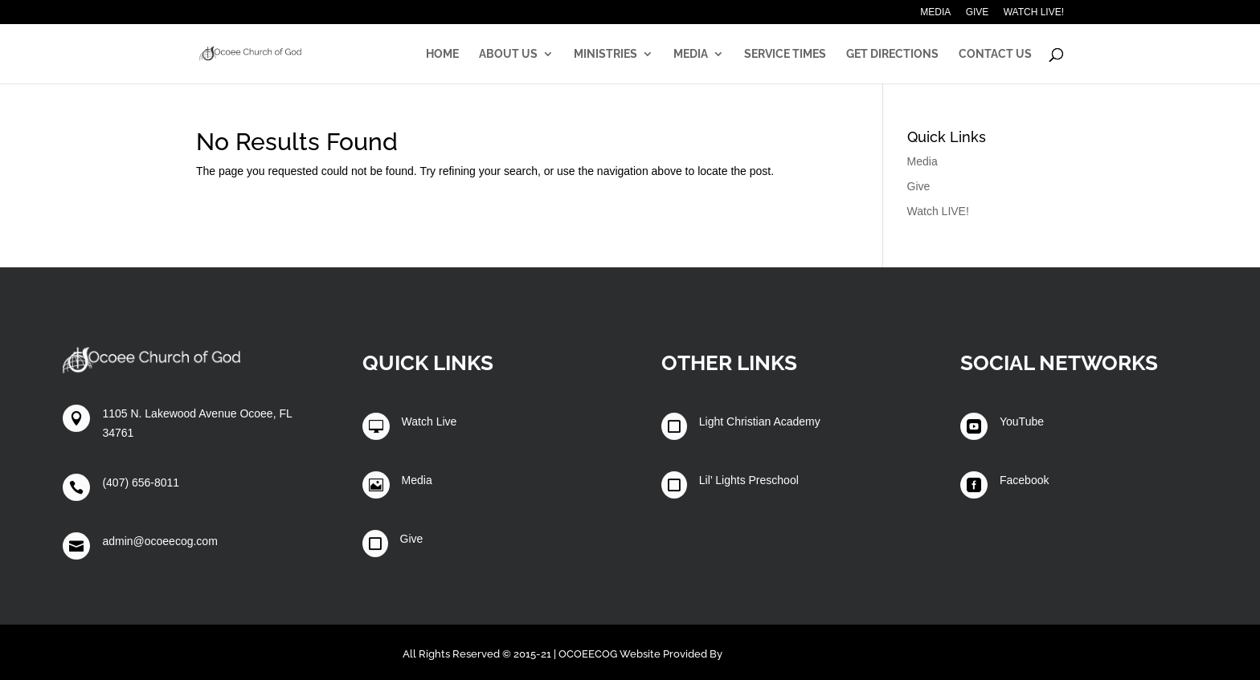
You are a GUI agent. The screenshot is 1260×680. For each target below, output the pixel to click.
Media (935, 12)
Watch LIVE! (1034, 12)
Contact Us (995, 54)
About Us (508, 54)
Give (977, 12)
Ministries (605, 54)
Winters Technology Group (791, 654)
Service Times (785, 54)
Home (442, 54)
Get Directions (892, 54)
